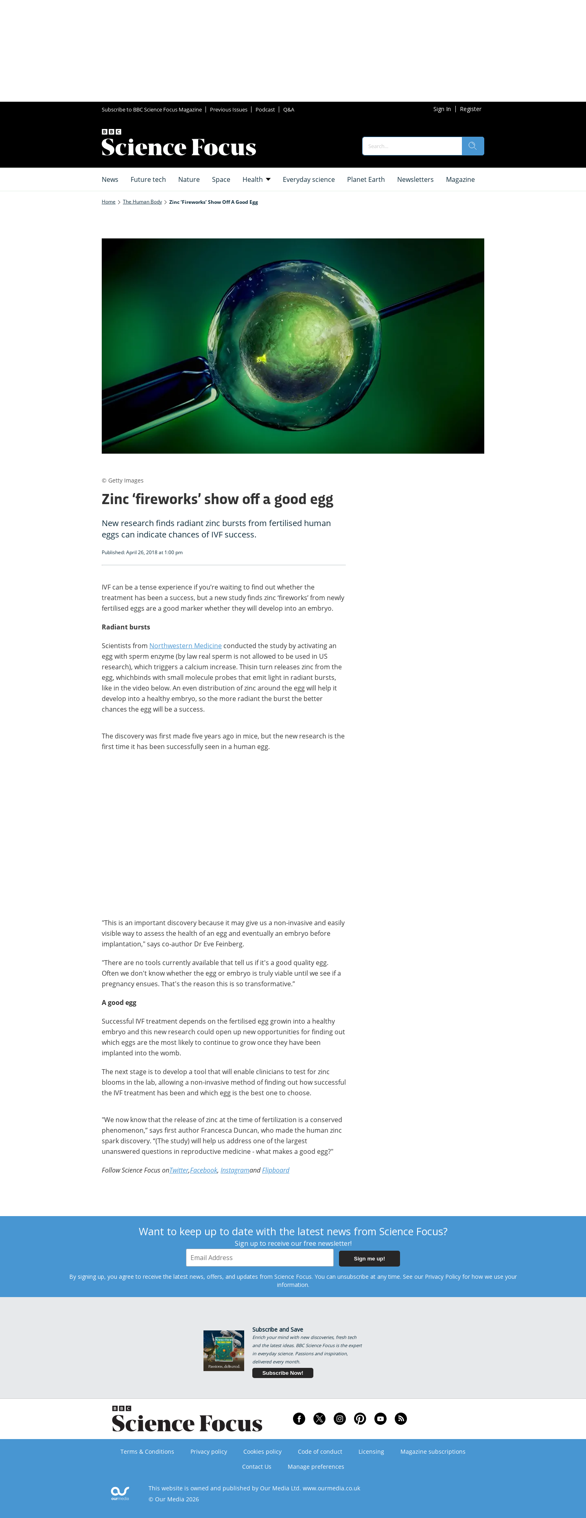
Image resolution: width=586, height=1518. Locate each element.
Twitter (178, 1170)
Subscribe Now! (283, 1373)
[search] (473, 146)
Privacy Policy (443, 1276)
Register (470, 109)
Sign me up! (369, 1259)
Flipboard (275, 1170)
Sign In (442, 109)
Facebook (203, 1170)
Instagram (235, 1170)
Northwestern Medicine (185, 645)
